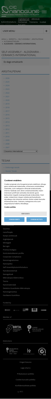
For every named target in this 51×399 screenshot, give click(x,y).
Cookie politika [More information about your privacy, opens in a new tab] (10, 207)
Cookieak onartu (14, 219)
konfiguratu (25, 214)
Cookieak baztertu (37, 219)
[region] (25, 199)
